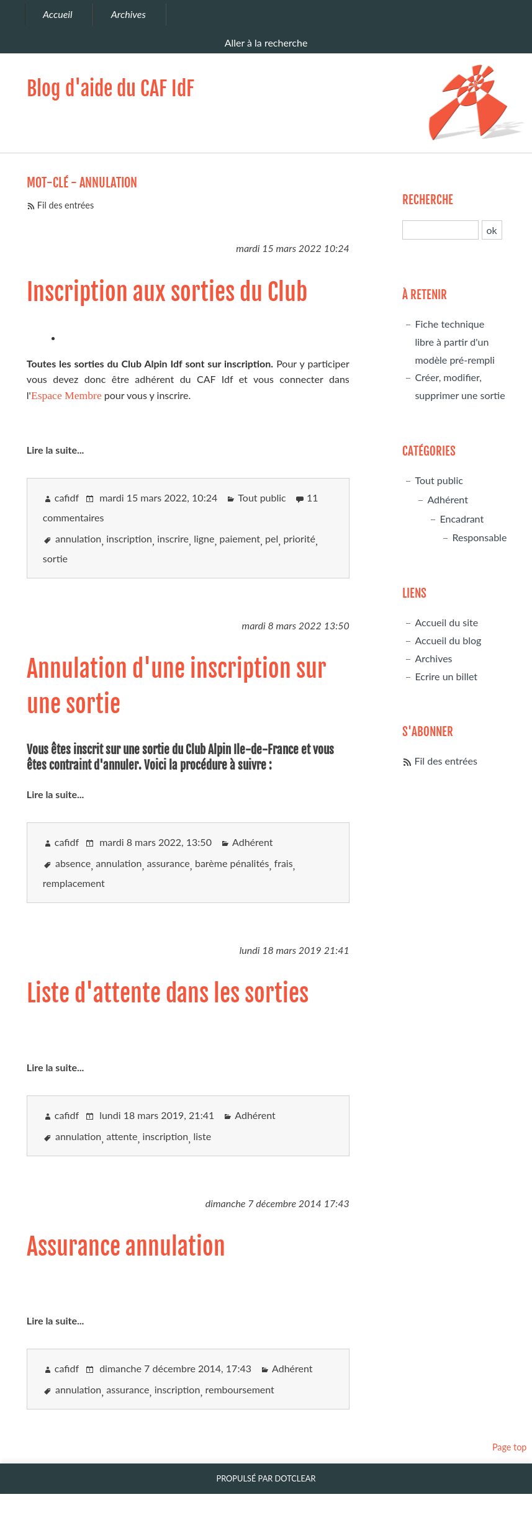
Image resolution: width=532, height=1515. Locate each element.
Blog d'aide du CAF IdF (110, 88)
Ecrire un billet (446, 676)
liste (202, 1136)
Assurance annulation (126, 1246)
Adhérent (252, 842)
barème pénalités (232, 863)
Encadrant (462, 518)
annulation (78, 538)
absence (73, 863)
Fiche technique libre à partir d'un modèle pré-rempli (455, 342)
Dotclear (295, 1478)
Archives (433, 658)
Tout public (262, 497)
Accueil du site (446, 622)
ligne (204, 538)
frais (283, 863)
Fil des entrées (65, 205)
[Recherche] (440, 230)
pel (271, 538)
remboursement (239, 1389)
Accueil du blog (448, 640)
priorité (299, 538)
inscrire (173, 538)
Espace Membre (66, 395)
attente (121, 1136)
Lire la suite (52, 450)
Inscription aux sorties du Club (167, 292)
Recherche (427, 199)
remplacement (74, 883)
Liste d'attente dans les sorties (168, 993)
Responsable (479, 537)
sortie (55, 558)
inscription (129, 538)
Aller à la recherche (266, 42)
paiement (240, 538)
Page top (509, 1447)
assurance (168, 863)
